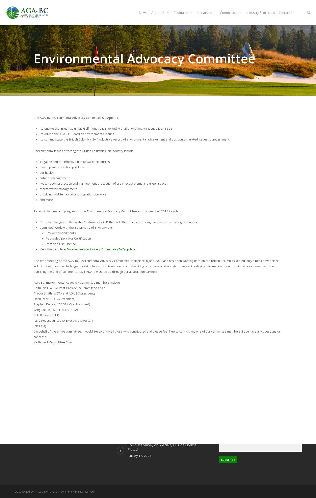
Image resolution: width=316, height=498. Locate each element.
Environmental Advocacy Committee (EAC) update (101, 458)
